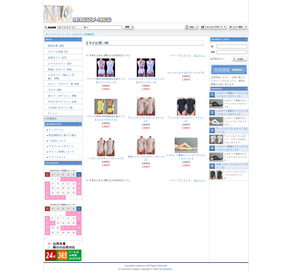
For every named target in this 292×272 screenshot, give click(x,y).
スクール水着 (56, 51)
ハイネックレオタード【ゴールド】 (106, 158)
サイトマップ (52, 34)
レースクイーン (57, 63)
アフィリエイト (57, 157)
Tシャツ (52, 113)
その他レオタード (58, 107)
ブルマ (52, 89)
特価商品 (89, 34)
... (191, 55)
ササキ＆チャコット (59, 101)
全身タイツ (54, 57)
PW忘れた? (217, 59)
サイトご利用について (61, 151)
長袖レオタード (57, 69)
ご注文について (57, 140)
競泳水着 (53, 45)
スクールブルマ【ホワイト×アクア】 (186, 72)
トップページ (56, 129)
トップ (65, 34)
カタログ (77, 34)
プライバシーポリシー (61, 146)
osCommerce (165, 269)
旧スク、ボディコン (59, 95)
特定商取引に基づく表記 (62, 135)
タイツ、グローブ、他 (61, 83)
